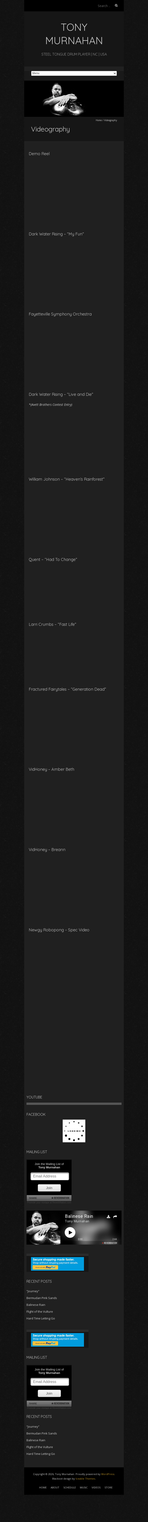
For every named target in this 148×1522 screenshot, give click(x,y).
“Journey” (32, 1291)
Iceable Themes (85, 1478)
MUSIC (84, 1487)
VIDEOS (96, 1487)
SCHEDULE (69, 1487)
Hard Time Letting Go (40, 1318)
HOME (43, 1487)
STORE (108, 1487)
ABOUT (55, 1487)
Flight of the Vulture (39, 1311)
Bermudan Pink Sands (41, 1298)
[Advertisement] (36, 1506)
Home (99, 120)
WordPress (107, 1474)
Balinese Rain (35, 1305)
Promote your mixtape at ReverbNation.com (49, 1202)
